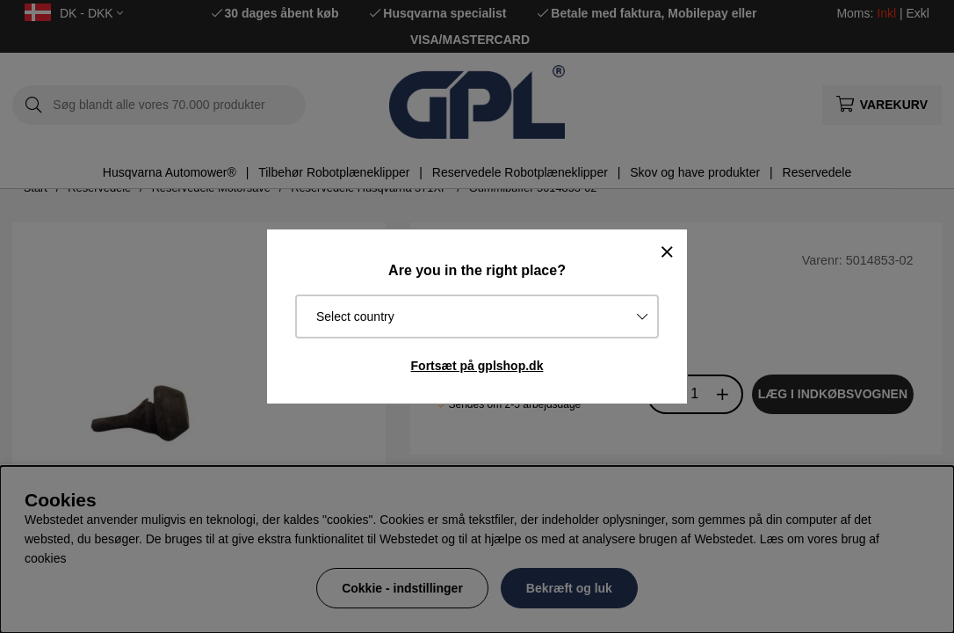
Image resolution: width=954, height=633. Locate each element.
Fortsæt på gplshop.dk (477, 366)
